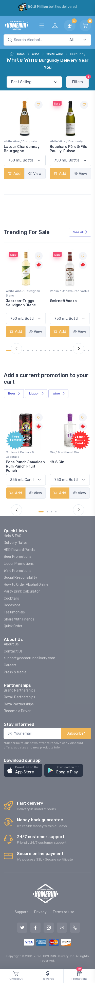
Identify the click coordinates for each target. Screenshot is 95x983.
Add (14, 173)
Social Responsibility (20, 577)
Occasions (12, 605)
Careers (10, 665)
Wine (35, 54)
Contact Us (13, 651)
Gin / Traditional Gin (64, 452)
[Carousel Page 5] (28, 350)
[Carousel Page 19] (88, 350)
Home (17, 54)
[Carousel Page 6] (32, 350)
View (35, 173)
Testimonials (14, 612)
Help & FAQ (12, 536)
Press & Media (15, 672)
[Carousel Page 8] (41, 350)
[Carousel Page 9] (45, 350)
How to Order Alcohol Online (26, 584)
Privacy (40, 912)
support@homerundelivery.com (29, 658)
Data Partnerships (19, 704)
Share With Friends (19, 619)
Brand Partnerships (19, 690)
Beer (14, 393)
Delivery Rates (16, 543)
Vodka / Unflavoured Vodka (69, 291)
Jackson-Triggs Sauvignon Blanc (21, 303)
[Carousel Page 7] (36, 350)
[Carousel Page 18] (84, 350)
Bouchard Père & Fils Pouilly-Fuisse (68, 149)
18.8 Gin (57, 462)
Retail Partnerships (19, 697)
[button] (23, 770)
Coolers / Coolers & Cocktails (20, 454)
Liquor (36, 393)
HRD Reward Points (19, 550)
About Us (11, 644)
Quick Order (13, 626)
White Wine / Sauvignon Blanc (23, 293)
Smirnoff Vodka (63, 301)
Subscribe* (76, 733)
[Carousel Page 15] (71, 350)
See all (80, 232)
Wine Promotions (17, 571)
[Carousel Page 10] (49, 350)
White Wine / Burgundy (20, 141)
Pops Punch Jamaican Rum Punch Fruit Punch (25, 466)
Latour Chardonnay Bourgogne (22, 149)
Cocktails (11, 598)
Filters (80, 80)
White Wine (54, 54)
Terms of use (63, 912)
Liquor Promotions (19, 564)
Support (21, 912)
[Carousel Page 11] (53, 350)
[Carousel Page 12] (58, 350)
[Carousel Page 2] (47, 511)
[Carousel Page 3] (51, 511)
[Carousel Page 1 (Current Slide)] (8, 350)
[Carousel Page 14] (66, 350)
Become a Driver (17, 711)
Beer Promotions (17, 556)
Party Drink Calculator (22, 591)
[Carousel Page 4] (23, 350)
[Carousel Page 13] (62, 350)
